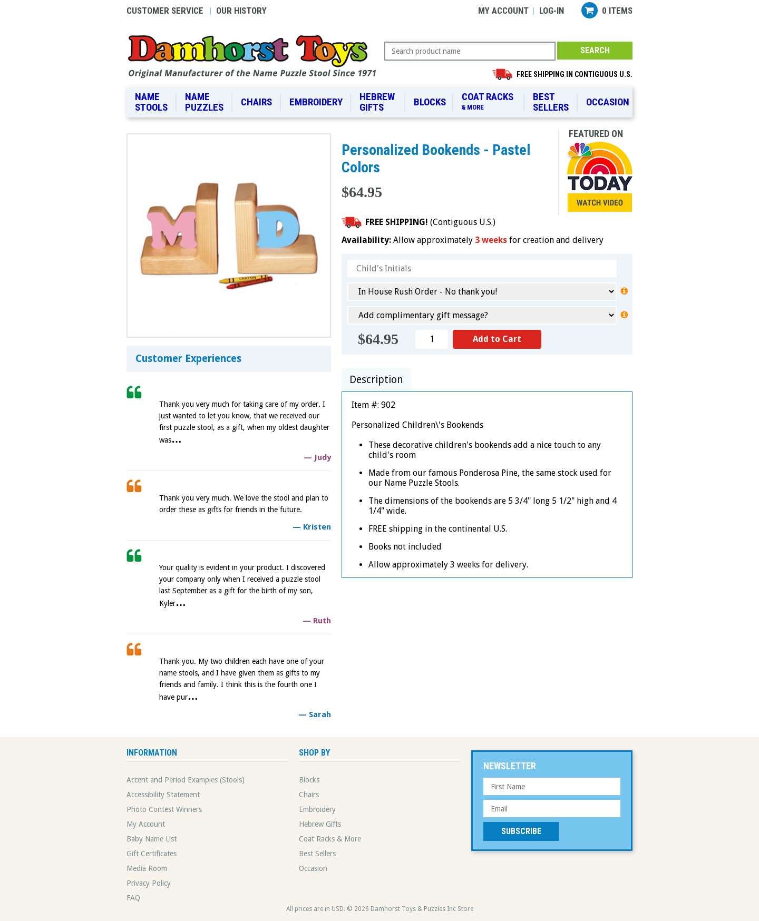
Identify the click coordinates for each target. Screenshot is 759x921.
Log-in (551, 10)
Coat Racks (489, 102)
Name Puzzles (204, 102)
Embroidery (316, 102)
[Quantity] (431, 339)
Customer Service (164, 10)
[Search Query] (470, 51)
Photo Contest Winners (164, 809)
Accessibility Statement (163, 794)
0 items (617, 10)
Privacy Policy (148, 883)
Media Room (146, 868)
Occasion (607, 102)
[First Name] (551, 786)
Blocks (430, 102)
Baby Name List (151, 839)
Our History (241, 10)
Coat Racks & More (330, 839)
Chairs (256, 102)
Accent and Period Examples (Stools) (185, 780)
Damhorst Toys (255, 55)
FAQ (133, 898)
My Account (503, 10)
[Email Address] (551, 808)
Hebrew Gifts (377, 102)
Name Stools (151, 102)
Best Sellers (551, 102)
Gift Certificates (151, 853)
